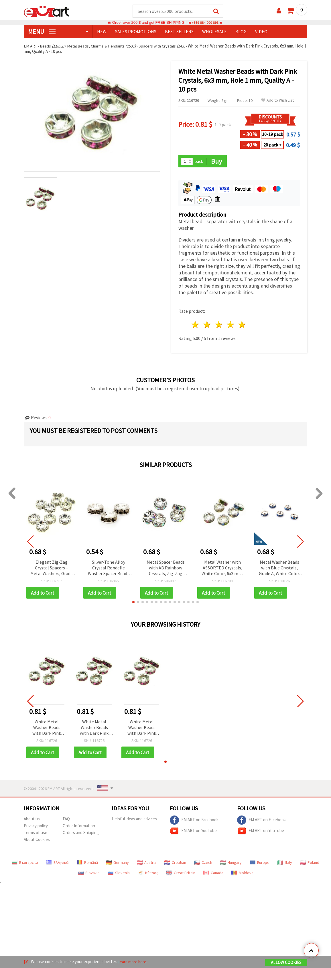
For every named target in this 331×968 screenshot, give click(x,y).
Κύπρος (148, 874)
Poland (309, 863)
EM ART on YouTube (193, 832)
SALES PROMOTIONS (135, 32)
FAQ (66, 820)
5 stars (242, 325)
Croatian (175, 863)
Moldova (242, 874)
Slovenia (119, 873)
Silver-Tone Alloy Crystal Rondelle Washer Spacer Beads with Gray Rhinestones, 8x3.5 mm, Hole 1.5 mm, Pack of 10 (108, 569)
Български (25, 863)
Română (87, 863)
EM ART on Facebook (194, 821)
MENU (42, 32)
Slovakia (89, 873)
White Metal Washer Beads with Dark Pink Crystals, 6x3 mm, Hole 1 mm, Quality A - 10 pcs (46, 729)
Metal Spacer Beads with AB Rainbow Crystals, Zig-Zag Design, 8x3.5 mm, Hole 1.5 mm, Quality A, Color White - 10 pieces (165, 569)
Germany (117, 863)
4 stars (231, 325)
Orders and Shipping (81, 833)
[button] (133, 603)
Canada (213, 874)
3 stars (219, 325)
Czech (203, 863)
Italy (284, 863)
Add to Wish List (277, 100)
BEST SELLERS (179, 32)
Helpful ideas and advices (134, 820)
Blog (241, 32)
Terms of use (35, 833)
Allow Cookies (286, 962)
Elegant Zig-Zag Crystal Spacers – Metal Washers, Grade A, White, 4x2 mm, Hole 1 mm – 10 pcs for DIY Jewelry (51, 569)
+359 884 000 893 (205, 23)
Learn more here (132, 962)
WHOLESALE (214, 32)
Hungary (231, 863)
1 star (196, 325)
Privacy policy (36, 827)
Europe (259, 863)
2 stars (207, 325)
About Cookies (37, 840)
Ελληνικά (57, 863)
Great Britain (180, 874)
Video (261, 32)
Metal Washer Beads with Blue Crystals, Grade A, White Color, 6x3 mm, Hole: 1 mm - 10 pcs (279, 569)
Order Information (79, 827)
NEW (102, 32)
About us (32, 820)
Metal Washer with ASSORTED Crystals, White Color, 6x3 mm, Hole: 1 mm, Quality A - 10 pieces (222, 569)
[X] (26, 962)
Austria (146, 863)
